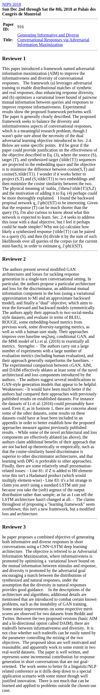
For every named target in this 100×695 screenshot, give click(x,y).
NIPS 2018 (11, 4)
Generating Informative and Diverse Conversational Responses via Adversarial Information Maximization (53, 40)
